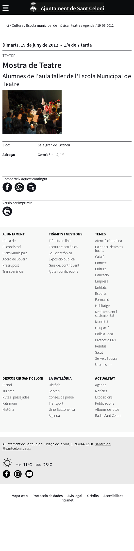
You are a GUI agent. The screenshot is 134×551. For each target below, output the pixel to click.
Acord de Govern (14, 259)
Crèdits (93, 495)
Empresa (101, 281)
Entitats (101, 287)
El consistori (11, 246)
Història (8, 409)
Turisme (8, 391)
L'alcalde (9, 240)
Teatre (9, 55)
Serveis (54, 391)
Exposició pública (62, 259)
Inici (5, 25)
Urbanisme (103, 364)
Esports (100, 293)
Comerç (101, 262)
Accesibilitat (113, 495)
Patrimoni (9, 403)
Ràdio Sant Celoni (108, 415)
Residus (100, 346)
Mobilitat (101, 321)
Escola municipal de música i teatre (53, 25)
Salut (99, 352)
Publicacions (104, 403)
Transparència (12, 271)
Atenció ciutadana (108, 240)
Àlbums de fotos (107, 409)
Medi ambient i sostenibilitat (106, 313)
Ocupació (102, 327)
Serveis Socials (106, 358)
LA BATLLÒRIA (60, 378)
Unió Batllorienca (62, 409)
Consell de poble (61, 397)
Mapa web (20, 495)
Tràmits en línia (60, 240)
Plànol (7, 385)
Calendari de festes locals (109, 248)
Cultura (17, 25)
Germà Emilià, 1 (50, 154)
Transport (56, 403)
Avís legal (74, 495)
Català (99, 256)
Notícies (101, 391)
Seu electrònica (60, 253)
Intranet (67, 500)
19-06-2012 (105, 25)
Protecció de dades (48, 495)
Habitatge (102, 305)
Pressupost (10, 265)
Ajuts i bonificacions (63, 271)
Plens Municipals (14, 253)
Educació (102, 275)
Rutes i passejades (15, 397)
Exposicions (104, 397)
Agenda (89, 25)
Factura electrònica (63, 246)
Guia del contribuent (64, 265)
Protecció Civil (105, 340)
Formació (102, 299)
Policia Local (104, 334)
